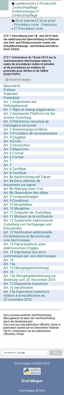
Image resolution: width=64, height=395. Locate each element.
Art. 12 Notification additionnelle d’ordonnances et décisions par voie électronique (27, 236)
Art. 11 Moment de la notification (28, 216)
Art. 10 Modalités (16, 208)
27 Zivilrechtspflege (25, 13)
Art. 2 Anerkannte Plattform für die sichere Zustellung (29, 115)
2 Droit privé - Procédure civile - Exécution (34, 23)
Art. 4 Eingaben (14, 137)
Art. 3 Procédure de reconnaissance (30, 133)
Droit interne (25, 21)
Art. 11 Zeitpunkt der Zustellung (27, 212)
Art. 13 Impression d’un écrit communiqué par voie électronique (29, 254)
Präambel (10, 94)
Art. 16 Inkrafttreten (18, 288)
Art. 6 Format (13, 153)
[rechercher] (24, 352)
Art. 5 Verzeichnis (16, 145)
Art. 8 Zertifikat (14, 169)
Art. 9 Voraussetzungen (20, 197)
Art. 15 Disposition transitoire (25, 284)
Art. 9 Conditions (16, 201)
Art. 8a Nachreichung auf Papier (27, 177)
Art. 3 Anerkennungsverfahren (25, 129)
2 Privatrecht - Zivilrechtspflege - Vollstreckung (35, 7)
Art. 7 (7, 161)
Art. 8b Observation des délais (25, 193)
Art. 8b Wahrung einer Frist (23, 189)
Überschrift (11, 86)
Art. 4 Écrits (12, 141)
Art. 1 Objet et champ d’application (29, 110)
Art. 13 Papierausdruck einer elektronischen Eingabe (24, 246)
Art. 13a (9, 264)
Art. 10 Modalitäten (17, 204)
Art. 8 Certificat (14, 173)
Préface (9, 90)
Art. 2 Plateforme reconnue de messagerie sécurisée (26, 123)
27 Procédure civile (28, 28)
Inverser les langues (18, 79)
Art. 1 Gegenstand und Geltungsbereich (19, 104)
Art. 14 (8, 260)
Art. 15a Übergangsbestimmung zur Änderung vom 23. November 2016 (29, 278)
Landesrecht (25, 3)
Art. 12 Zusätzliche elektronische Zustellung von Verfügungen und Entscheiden (28, 224)
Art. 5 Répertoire (16, 149)
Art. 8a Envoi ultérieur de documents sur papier (21, 183)
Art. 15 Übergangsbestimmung (26, 268)
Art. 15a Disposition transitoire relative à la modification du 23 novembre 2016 (26, 296)
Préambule (11, 98)
